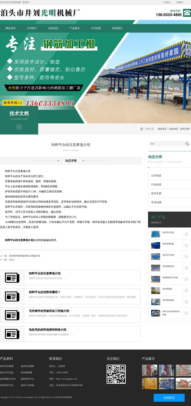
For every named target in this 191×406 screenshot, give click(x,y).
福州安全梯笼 (27, 366)
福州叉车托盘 (168, 232)
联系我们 (117, 28)
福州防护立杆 (6, 385)
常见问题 (156, 202)
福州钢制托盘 (168, 266)
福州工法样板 (27, 385)
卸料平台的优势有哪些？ (44, 292)
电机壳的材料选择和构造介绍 (47, 329)
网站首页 (11, 28)
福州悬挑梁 (167, 289)
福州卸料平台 (27, 379)
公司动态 (156, 175)
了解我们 (179, 2)
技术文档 (184, 129)
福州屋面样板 (168, 300)
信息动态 (53, 28)
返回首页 (162, 129)
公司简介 (32, 28)
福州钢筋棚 (26, 372)
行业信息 (156, 184)
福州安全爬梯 (6, 366)
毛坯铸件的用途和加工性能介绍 (24, 256)
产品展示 (166, 2)
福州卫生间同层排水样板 (171, 313)
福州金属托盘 (168, 244)
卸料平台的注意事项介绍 (44, 273)
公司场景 (96, 28)
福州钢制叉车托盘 (170, 277)
